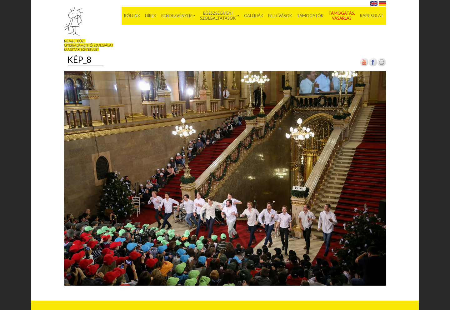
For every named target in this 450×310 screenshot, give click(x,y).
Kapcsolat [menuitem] (371, 15)
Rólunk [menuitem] (132, 15)
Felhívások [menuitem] (280, 15)
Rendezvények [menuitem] (176, 15)
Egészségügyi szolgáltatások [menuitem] (218, 16)
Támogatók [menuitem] (310, 15)
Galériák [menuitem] (253, 15)
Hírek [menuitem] (150, 15)
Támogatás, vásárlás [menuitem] (341, 16)
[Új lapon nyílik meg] (372, 65)
